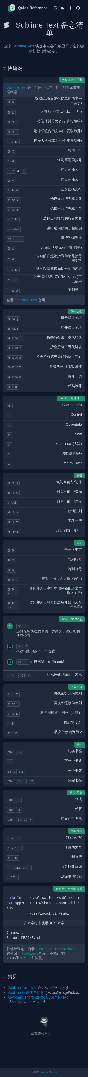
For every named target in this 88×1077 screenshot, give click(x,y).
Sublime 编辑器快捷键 (25, 993)
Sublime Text (23, 46)
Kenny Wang (49, 1072)
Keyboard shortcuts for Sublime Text (37, 997)
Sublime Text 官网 (22, 988)
